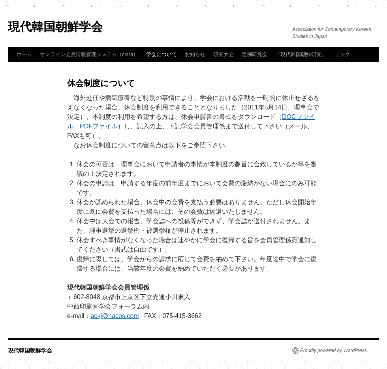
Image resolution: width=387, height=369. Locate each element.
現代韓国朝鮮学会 (55, 26)
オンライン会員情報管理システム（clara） (89, 54)
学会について (161, 54)
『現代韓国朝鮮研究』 (301, 54)
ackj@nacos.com (115, 316)
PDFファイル (99, 126)
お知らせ (195, 54)
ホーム (24, 54)
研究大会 (223, 54)
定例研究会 (254, 54)
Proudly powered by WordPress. (334, 350)
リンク (342, 54)
